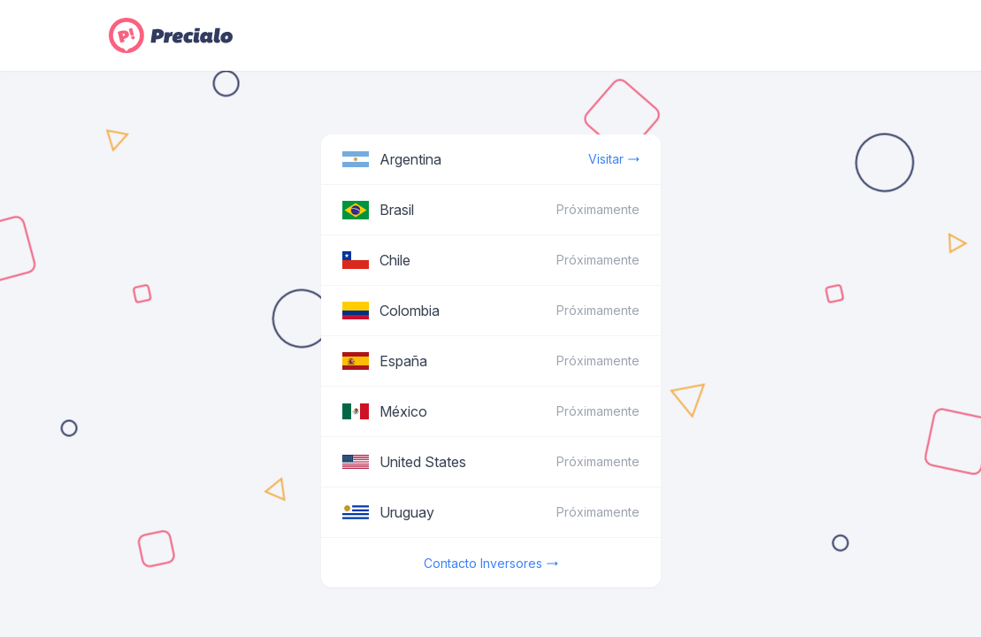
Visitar (614, 159)
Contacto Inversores (491, 563)
